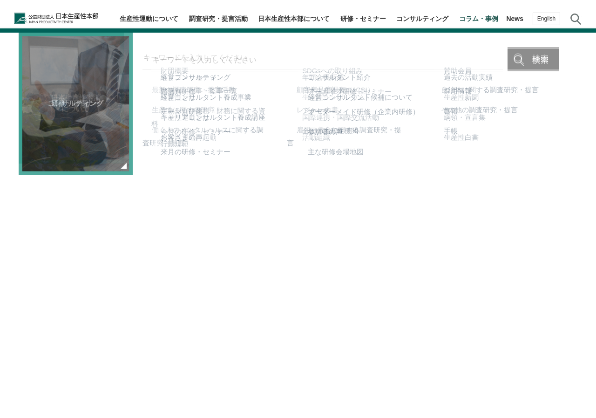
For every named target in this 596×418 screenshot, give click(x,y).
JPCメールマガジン (239, 379)
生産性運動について (176, 18)
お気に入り (577, 254)
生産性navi (577, 179)
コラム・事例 (481, 18)
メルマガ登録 (577, 216)
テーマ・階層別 (577, 141)
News (514, 18)
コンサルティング (430, 18)
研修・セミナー (375, 18)
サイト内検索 (575, 18)
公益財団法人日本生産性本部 (61, 18)
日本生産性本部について (311, 18)
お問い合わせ (577, 290)
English (546, 18)
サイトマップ (366, 379)
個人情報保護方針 (307, 379)
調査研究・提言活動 (240, 18)
